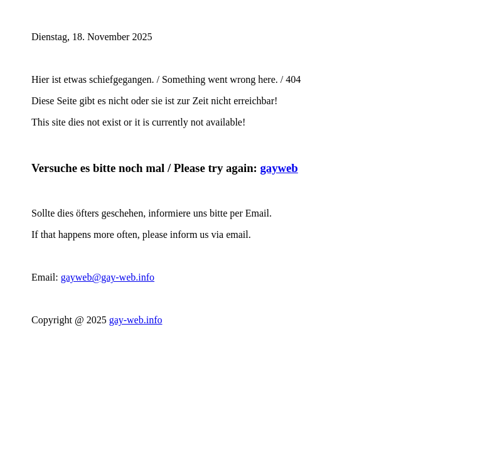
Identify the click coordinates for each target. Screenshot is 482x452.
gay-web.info (136, 320)
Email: (46, 277)
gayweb (279, 168)
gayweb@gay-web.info (107, 277)
